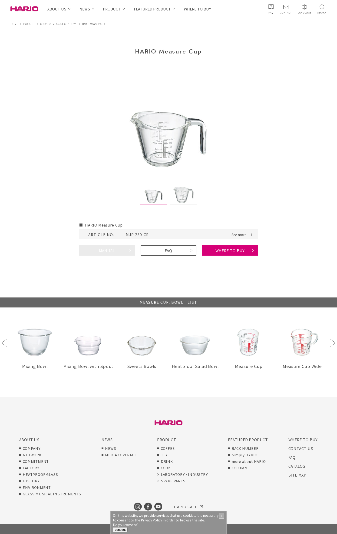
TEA (164, 455)
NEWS (84, 9)
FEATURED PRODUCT (152, 9)
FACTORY (31, 468)
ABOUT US (56, 9)
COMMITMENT (36, 461)
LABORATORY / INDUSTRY (184, 474)
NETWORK (32, 455)
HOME (14, 24)
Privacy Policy (151, 520)
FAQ (168, 250)
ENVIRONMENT (37, 487)
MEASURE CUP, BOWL (65, 24)
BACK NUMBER (245, 448)
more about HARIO (249, 461)
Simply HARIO (245, 455)
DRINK (167, 461)
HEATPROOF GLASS (40, 474)
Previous (4, 343)
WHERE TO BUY (197, 9)
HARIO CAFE (185, 506)
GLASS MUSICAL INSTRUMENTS (52, 494)
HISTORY (31, 481)
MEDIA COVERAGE (121, 455)
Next (333, 343)
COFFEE (168, 448)
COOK (43, 24)
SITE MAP (297, 475)
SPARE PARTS (173, 481)
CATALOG (297, 466)
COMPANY (31, 448)
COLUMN (240, 468)
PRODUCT (112, 9)
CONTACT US (300, 448)
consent (120, 529)
